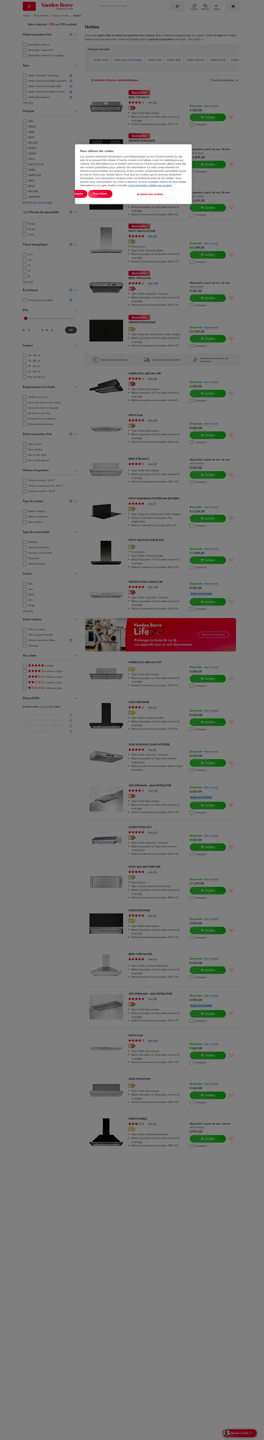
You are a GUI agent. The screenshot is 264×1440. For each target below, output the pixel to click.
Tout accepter (95, 194)
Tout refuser (126, 194)
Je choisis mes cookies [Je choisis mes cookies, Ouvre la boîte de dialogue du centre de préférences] (169, 194)
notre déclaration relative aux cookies (150, 185)
